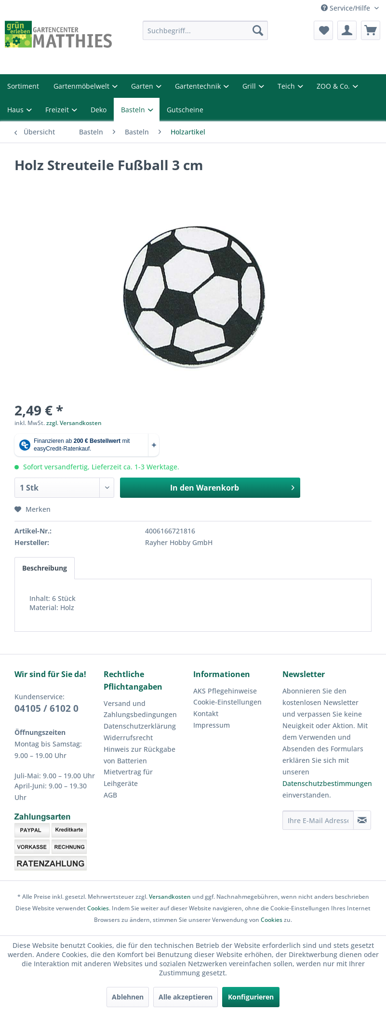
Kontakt (205, 713)
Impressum (211, 725)
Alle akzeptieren (186, 996)
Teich (287, 86)
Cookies (98, 908)
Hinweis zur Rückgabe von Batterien (139, 755)
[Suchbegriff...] (205, 30)
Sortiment (23, 86)
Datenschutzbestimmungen (327, 783)
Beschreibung (44, 568)
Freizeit (58, 109)
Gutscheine (185, 109)
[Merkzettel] (323, 30)
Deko (98, 109)
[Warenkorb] (370, 30)
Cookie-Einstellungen (227, 701)
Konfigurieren (251, 996)
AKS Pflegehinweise (225, 690)
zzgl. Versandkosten (74, 423)
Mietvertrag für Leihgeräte (128, 777)
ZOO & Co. (334, 86)
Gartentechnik (199, 86)
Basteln (134, 109)
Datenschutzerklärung (140, 726)
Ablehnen (128, 996)
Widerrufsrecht (128, 737)
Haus (16, 109)
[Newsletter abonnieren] (362, 820)
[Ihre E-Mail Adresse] (318, 820)
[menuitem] (205, 30)
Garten (143, 86)
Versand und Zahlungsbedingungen (140, 709)
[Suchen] (258, 30)
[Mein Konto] (347, 30)
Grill (250, 86)
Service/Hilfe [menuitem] (346, 8)
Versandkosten (170, 896)
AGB (110, 794)
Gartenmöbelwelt (82, 86)
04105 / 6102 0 (46, 708)
